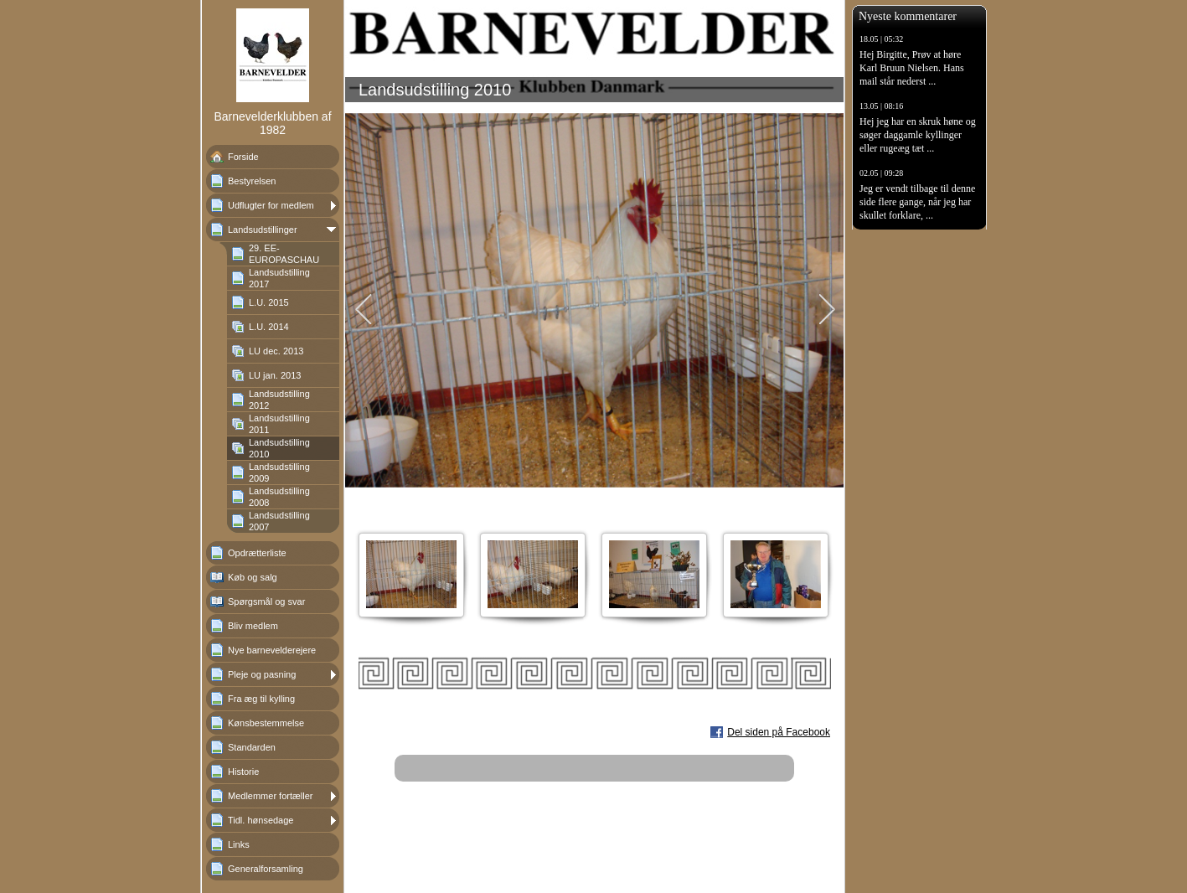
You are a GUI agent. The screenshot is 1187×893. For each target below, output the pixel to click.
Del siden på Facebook (778, 732)
